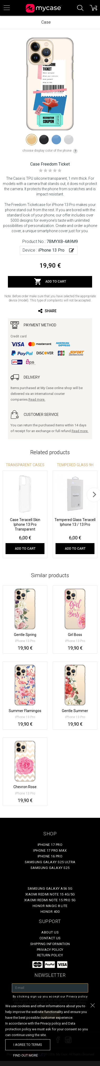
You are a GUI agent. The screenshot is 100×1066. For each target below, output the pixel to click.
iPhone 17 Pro (50, 845)
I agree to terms (27, 1045)
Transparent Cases (25, 465)
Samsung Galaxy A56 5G (50, 888)
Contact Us (50, 938)
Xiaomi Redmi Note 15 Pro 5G (50, 900)
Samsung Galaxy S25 (50, 868)
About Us (50, 932)
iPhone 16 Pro (50, 856)
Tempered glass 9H (75, 465)
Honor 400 (50, 912)
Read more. (36, 399)
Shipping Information (50, 944)
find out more (25, 1055)
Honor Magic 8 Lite (50, 906)
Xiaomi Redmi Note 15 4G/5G (50, 894)
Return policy (50, 955)
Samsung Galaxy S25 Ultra (50, 862)
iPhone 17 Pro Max (50, 850)
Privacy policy (50, 950)
